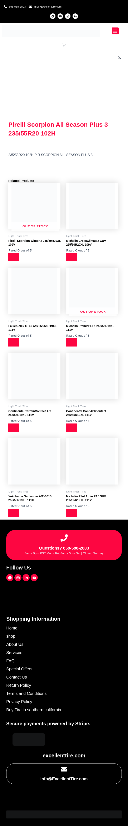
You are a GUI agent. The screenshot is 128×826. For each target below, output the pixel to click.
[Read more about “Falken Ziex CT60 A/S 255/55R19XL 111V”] (14, 342)
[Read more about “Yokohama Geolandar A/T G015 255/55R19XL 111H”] (14, 513)
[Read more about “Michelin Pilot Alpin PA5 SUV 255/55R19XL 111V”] (72, 513)
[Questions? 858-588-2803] (64, 538)
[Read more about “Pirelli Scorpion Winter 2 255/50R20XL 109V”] (14, 257)
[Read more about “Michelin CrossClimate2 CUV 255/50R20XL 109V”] (72, 257)
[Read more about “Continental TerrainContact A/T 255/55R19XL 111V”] (14, 427)
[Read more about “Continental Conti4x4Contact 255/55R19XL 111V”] (72, 427)
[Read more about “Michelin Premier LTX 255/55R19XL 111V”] (72, 342)
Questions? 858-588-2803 (64, 548)
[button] (115, 30)
